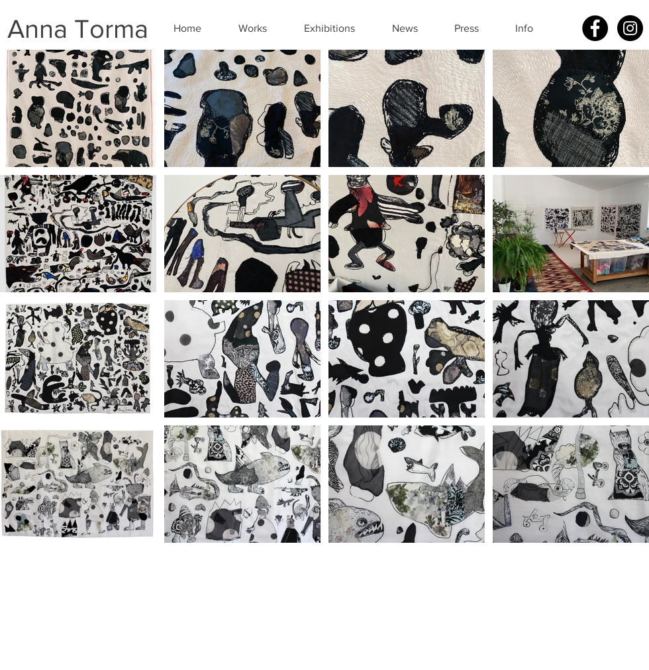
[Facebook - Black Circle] (595, 28)
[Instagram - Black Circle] (630, 28)
